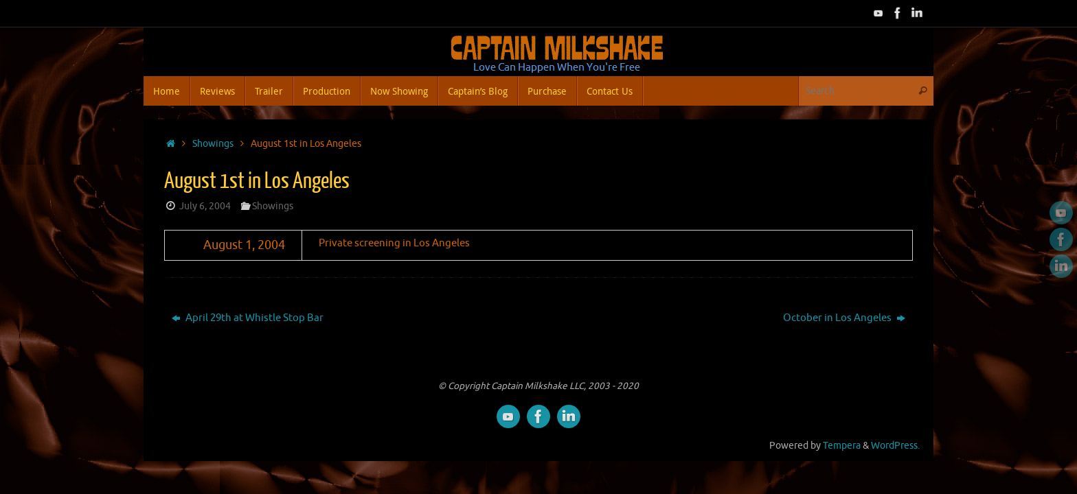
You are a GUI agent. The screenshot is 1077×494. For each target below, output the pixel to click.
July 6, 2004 (205, 206)
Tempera (842, 445)
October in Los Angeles (844, 318)
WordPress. (895, 445)
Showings (213, 144)
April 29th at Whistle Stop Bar (248, 318)
